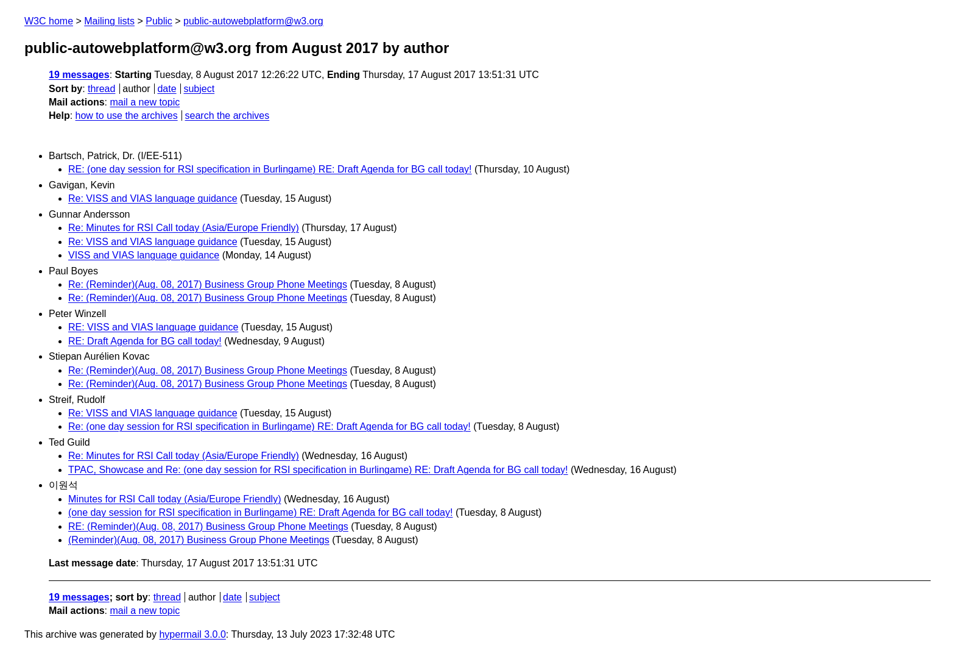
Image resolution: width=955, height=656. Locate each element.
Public (159, 21)
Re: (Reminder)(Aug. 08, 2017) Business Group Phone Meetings (207, 284)
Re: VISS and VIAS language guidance (153, 198)
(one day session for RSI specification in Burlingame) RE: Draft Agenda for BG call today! (260, 512)
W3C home (48, 21)
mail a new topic (145, 102)
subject (198, 89)
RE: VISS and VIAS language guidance (153, 327)
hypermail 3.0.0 (192, 634)
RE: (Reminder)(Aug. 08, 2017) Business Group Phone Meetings (208, 526)
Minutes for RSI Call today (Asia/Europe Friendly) (174, 499)
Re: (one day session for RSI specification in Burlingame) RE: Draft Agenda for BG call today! (269, 426)
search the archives (227, 115)
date (166, 89)
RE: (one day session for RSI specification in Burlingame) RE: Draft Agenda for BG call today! (270, 169)
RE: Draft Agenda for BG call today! (145, 341)
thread (101, 89)
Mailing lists (109, 21)
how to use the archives (127, 115)
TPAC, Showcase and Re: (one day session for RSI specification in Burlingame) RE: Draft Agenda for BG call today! (318, 470)
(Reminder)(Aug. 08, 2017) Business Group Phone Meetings (198, 540)
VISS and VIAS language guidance (143, 255)
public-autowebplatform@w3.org (253, 21)
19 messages (79, 75)
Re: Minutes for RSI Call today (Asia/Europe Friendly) (183, 228)
